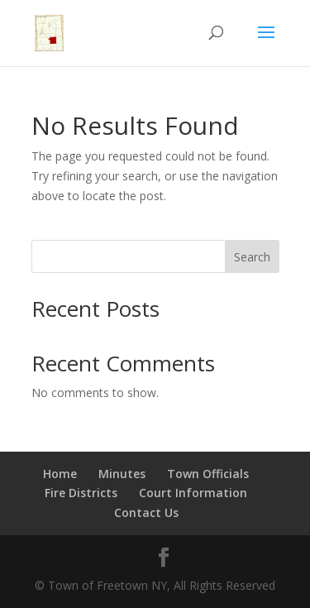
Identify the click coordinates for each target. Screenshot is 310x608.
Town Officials (208, 473)
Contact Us (146, 512)
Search (252, 257)
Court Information (193, 492)
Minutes (121, 473)
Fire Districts (81, 492)
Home (60, 473)
